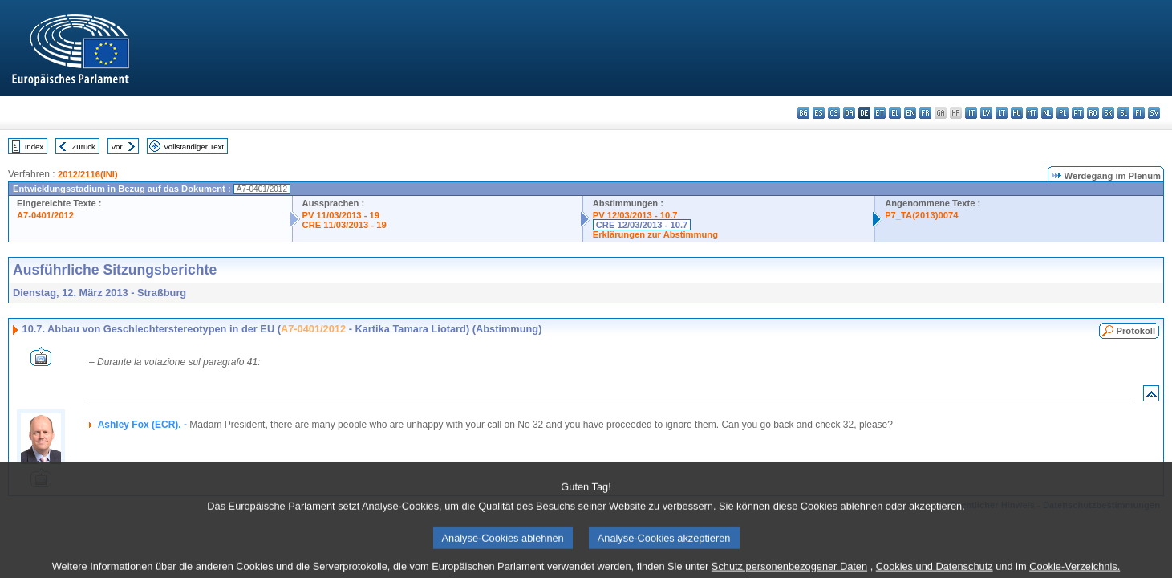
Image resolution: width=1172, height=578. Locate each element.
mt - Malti (1032, 113)
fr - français (925, 113)
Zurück (83, 146)
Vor (116, 146)
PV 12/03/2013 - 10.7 (635, 215)
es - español (819, 113)
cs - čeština (834, 113)
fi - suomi (1139, 113)
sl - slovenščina (1123, 113)
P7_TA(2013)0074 (921, 215)
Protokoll (1136, 331)
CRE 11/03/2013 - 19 (344, 225)
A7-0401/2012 (45, 215)
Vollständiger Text (194, 146)
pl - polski (1062, 113)
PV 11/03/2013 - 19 (340, 215)
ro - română (1093, 113)
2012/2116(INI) (88, 174)
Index (34, 146)
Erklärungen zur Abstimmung (655, 234)
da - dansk (849, 113)
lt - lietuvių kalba (1002, 113)
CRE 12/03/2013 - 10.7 (641, 225)
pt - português (1078, 113)
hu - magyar (1017, 113)
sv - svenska (1154, 113)
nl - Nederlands (1047, 113)
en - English (910, 113)
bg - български (803, 113)
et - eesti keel (880, 113)
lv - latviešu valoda (986, 113)
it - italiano (971, 113)
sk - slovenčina (1108, 113)
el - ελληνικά (895, 113)
